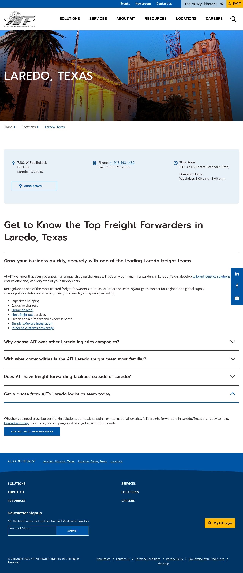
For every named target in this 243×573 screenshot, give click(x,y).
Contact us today (16, 423)
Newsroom (143, 4)
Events (125, 4)
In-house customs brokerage (33, 328)
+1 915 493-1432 (122, 162)
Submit (72, 530)
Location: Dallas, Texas (92, 461)
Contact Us (164, 4)
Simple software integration (32, 323)
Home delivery (22, 310)
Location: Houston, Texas (58, 461)
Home (8, 127)
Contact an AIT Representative (32, 431)
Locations (29, 127)
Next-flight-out (23, 314)
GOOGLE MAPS (30, 186)
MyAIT (234, 4)
